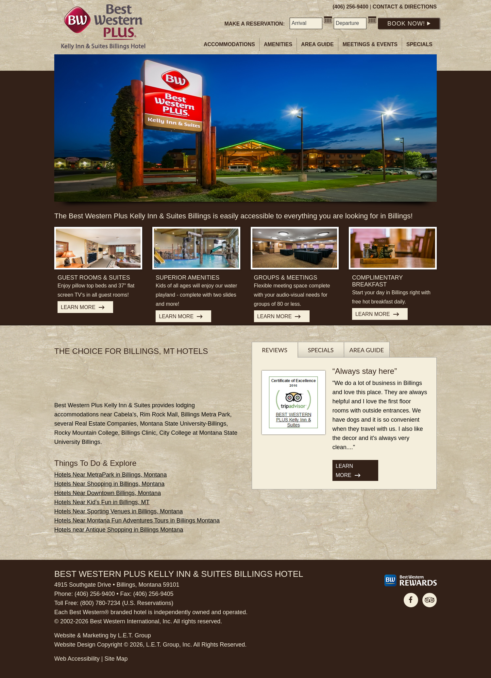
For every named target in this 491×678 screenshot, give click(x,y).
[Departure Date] (350, 23)
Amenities (278, 44)
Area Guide (317, 44)
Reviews (274, 350)
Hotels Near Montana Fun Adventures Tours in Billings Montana (137, 520)
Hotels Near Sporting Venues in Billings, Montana (118, 511)
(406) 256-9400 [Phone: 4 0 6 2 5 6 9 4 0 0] (350, 6)
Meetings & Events (370, 44)
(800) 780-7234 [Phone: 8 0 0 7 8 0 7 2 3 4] (100, 603)
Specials (419, 44)
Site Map (115, 658)
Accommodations (229, 44)
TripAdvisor (429, 600)
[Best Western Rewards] (410, 580)
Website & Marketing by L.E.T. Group (102, 635)
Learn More (78, 307)
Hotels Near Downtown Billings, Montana (107, 493)
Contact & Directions (405, 6)
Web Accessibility (77, 658)
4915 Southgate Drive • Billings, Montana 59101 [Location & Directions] (116, 584)
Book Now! (409, 23)
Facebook (411, 600)
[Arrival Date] (306, 23)
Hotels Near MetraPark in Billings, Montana (110, 474)
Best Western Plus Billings (103, 27)
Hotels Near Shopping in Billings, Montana (109, 484)
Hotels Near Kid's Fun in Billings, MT (102, 502)
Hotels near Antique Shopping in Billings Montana (118, 529)
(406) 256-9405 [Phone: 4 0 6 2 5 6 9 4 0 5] (153, 594)
